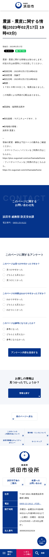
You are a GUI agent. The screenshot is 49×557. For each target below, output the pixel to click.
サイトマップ (40, 443)
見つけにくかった (15, 280)
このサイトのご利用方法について (14, 434)
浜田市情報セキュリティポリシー (13, 442)
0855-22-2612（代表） (30, 503)
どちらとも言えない (16, 275)
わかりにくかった (15, 310)
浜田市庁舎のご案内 (15, 482)
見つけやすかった (15, 270)
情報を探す (30, 395)
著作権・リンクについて (38, 434)
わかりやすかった (15, 299)
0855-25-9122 (19, 222)
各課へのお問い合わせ (38, 482)
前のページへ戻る (22, 417)
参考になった (13, 329)
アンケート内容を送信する (24, 352)
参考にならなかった (16, 339)
